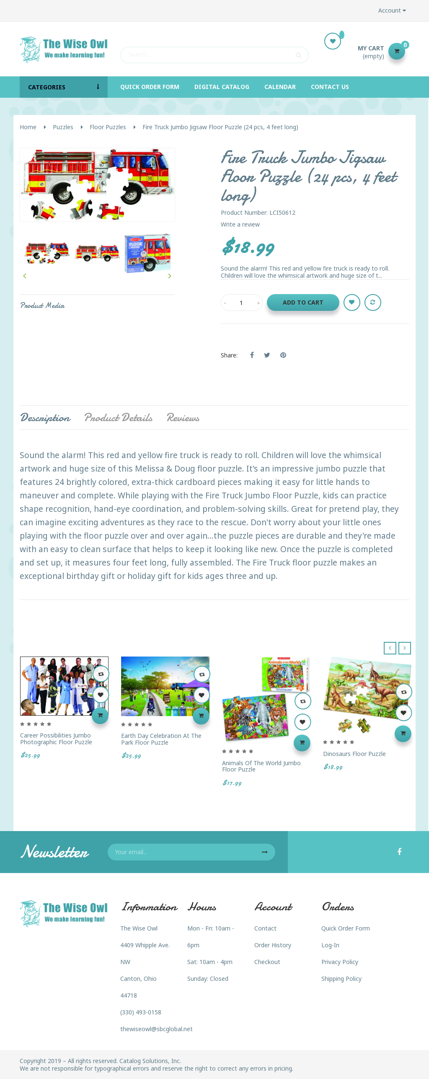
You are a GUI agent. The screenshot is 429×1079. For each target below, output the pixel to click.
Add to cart (303, 302)
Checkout (267, 962)
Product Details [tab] (117, 417)
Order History (272, 945)
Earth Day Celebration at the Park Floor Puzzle (161, 738)
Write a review (240, 224)
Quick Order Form (345, 928)
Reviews (182, 417)
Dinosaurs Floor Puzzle (354, 754)
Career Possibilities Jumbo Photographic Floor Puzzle (56, 738)
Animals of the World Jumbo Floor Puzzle (261, 766)
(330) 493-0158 (140, 1012)
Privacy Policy (339, 962)
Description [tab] (45, 417)
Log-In (330, 945)
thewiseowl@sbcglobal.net (156, 1029)
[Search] (214, 51)
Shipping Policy (341, 979)
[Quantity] (242, 302)
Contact (265, 928)
